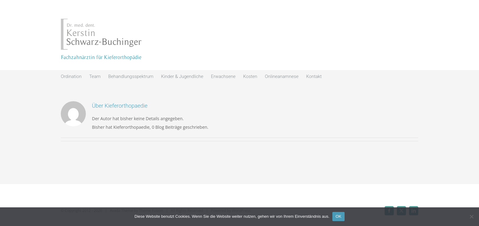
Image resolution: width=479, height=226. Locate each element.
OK (338, 216)
